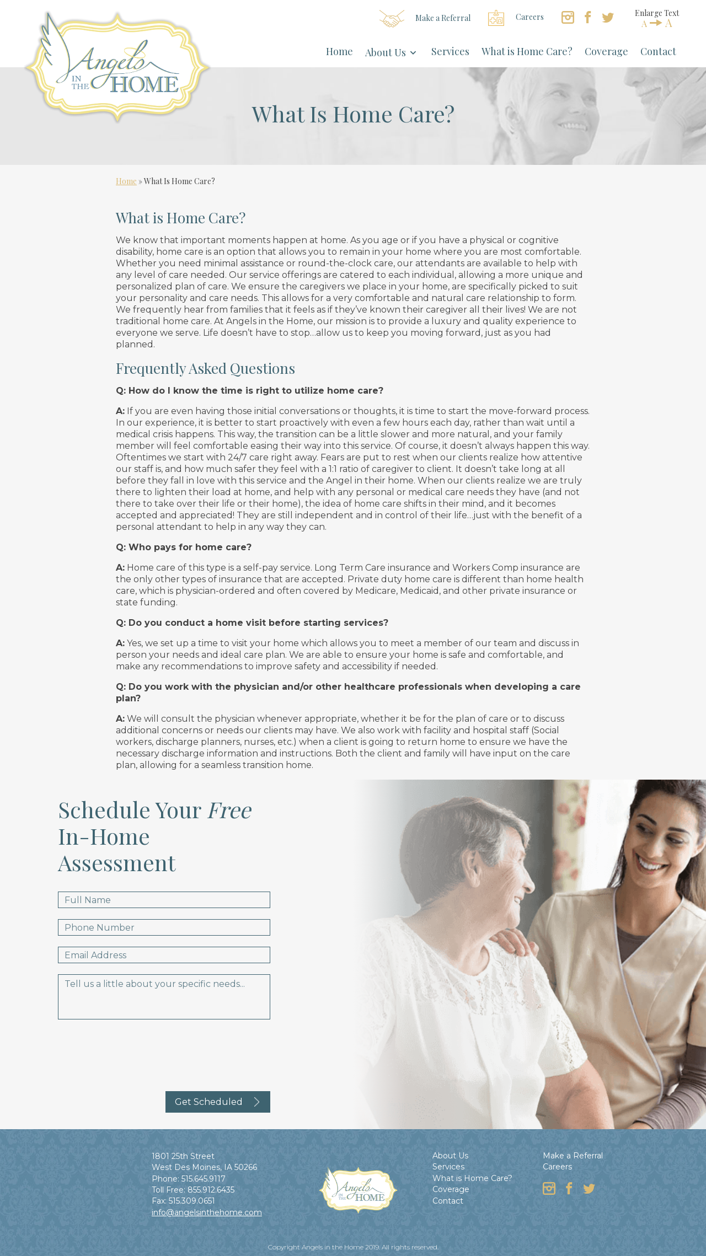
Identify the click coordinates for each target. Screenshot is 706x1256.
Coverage (606, 51)
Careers (516, 18)
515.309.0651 (192, 1201)
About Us (385, 52)
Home (339, 51)
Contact (658, 51)
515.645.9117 (203, 1179)
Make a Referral (425, 19)
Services (450, 51)
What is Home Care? (527, 51)
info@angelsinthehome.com (207, 1212)
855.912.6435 (211, 1190)
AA (656, 22)
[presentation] (142, 1051)
